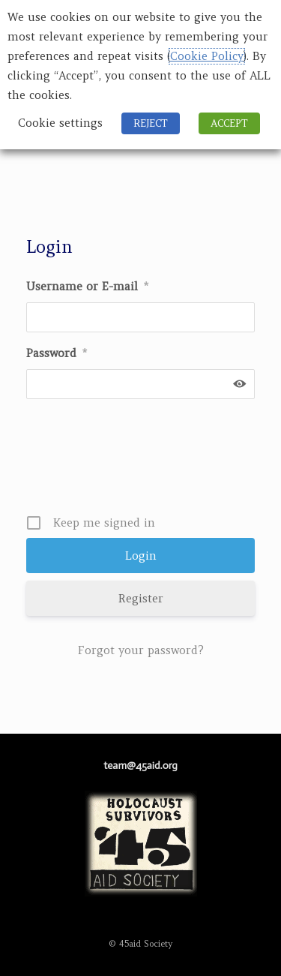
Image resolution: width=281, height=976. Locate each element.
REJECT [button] (150, 123)
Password (56, 353)
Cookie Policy (207, 56)
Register (140, 598)
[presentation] (142, 462)
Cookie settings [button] (60, 123)
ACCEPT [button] (229, 123)
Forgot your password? (141, 650)
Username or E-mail (87, 286)
